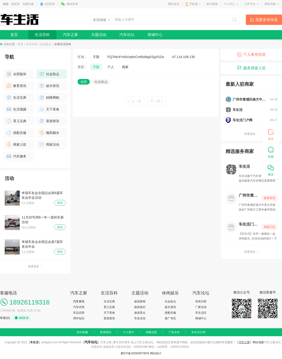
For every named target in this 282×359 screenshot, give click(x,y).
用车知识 (78, 318)
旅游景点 (139, 312)
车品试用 (78, 312)
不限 (96, 57)
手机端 (193, 4)
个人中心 (229, 4)
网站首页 (173, 4)
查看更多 (35, 266)
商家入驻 (16, 144)
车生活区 (201, 312)
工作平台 (249, 4)
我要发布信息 (266, 20)
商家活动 (49, 144)
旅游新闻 (139, 301)
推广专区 (170, 318)
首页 (14, 35)
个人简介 (128, 332)
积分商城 (212, 4)
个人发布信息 (251, 54)
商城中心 (155, 35)
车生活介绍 (198, 332)
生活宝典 (16, 97)
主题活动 (98, 35)
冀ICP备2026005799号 (135, 353)
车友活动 (139, 318)
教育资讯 (16, 86)
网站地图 (258, 342)
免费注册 (28, 4)
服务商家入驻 (251, 68)
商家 (125, 67)
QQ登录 (50, 4)
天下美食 (49, 109)
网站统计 (155, 353)
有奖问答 (201, 301)
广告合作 (174, 332)
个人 (110, 67)
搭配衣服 (16, 133)
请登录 (15, 4)
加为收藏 (82, 332)
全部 (83, 82)
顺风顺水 (49, 133)
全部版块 (16, 74)
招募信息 (151, 332)
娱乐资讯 (49, 86)
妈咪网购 (49, 97)
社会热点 (45, 44)
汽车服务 (16, 156)
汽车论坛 (126, 35)
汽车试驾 (78, 307)
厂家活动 (201, 307)
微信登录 (72, 4)
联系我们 (105, 332)
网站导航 (270, 4)
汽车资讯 (78, 301)
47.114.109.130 (183, 57)
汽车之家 (70, 35)
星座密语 (49, 121)
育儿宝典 (16, 121)
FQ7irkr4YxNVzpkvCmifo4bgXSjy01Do (135, 57)
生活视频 (16, 109)
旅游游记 (139, 307)
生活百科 (42, 35)
